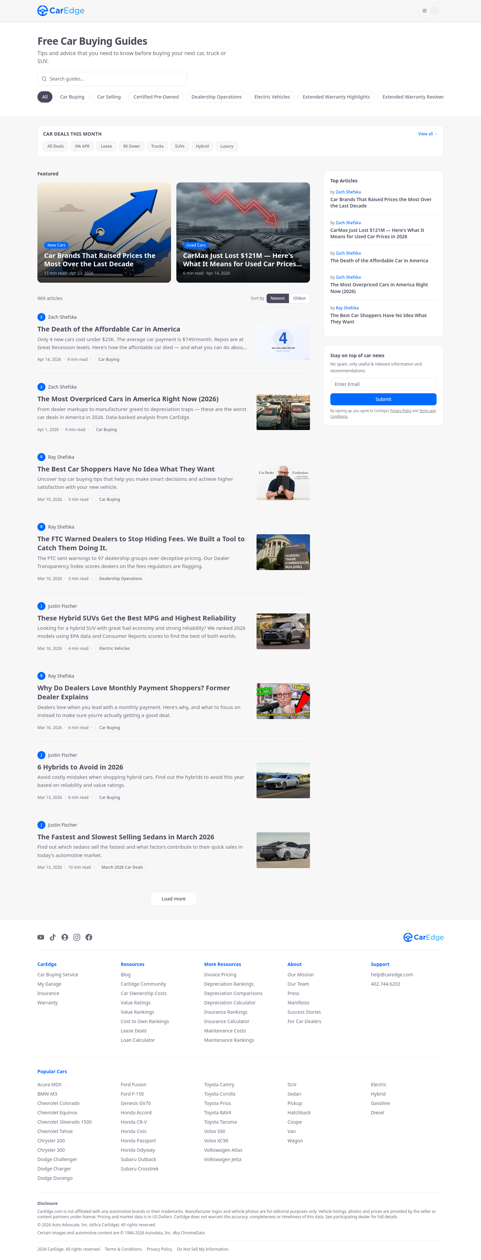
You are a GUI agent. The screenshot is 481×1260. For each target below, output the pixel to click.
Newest (278, 298)
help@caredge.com (392, 974)
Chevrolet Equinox (57, 1112)
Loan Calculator (138, 1040)
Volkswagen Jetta (223, 1159)
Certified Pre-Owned (156, 97)
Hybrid (202, 146)
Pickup (295, 1103)
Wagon (295, 1140)
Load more (174, 898)
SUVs (180, 146)
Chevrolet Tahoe (55, 1131)
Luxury (226, 146)
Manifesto (299, 1002)
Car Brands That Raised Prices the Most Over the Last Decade (381, 202)
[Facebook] (89, 937)
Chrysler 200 (51, 1140)
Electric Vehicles (272, 97)
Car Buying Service (57, 974)
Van (292, 1131)
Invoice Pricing (220, 974)
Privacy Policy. (160, 1249)
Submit (383, 399)
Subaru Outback (138, 1159)
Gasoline (380, 1103)
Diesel (377, 1112)
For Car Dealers (304, 1021)
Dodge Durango (54, 1178)
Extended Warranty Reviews (413, 97)
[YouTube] (40, 937)
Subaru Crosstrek (140, 1168)
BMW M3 (47, 1094)
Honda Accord (136, 1112)
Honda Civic (134, 1131)
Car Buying (72, 97)
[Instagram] (76, 937)
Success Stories (304, 1012)
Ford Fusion (134, 1084)
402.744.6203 (385, 984)
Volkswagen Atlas (223, 1150)
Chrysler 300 (51, 1150)
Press (293, 993)
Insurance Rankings (225, 1012)
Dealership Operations (216, 97)
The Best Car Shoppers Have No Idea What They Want (378, 318)
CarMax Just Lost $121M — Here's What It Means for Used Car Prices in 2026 (377, 233)
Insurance (48, 993)
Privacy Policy (401, 410)
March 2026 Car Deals (122, 867)
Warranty (47, 1002)
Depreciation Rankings (229, 984)
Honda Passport (138, 1140)
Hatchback (299, 1112)
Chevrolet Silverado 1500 (64, 1122)
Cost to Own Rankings (145, 1021)
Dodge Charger (54, 1168)
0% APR (82, 146)
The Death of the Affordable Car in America (379, 260)
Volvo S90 (214, 1131)
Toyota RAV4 (217, 1112)
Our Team (298, 984)
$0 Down (131, 146)
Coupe (295, 1122)
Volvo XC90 (216, 1140)
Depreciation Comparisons (233, 993)
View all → (428, 134)
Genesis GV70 (136, 1103)
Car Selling (109, 97)
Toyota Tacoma (220, 1122)
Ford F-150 (132, 1094)
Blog (126, 974)
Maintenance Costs (225, 1030)
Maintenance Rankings (229, 1040)
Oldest (299, 298)
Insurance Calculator (226, 1021)
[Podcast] (64, 937)
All (45, 97)
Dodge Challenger (57, 1159)
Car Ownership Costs (144, 993)
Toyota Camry (219, 1084)
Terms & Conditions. (124, 1249)
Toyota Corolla (219, 1094)
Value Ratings (136, 1002)
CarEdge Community (143, 984)
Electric (378, 1084)
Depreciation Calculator (230, 1002)
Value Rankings (137, 1012)
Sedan (294, 1094)
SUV (292, 1084)
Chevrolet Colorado (58, 1103)
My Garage (49, 984)
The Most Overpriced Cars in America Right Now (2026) (379, 287)
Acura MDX (49, 1084)
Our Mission (301, 974)
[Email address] (383, 384)
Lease (106, 146)
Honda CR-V (134, 1122)
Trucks (157, 146)
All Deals (55, 146)
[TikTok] (52, 937)
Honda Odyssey (138, 1150)
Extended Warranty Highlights (336, 97)
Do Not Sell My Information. (203, 1249)
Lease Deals (134, 1030)
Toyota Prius (217, 1103)
